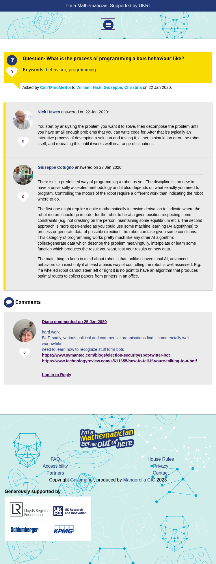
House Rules (161, 459)
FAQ (55, 459)
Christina (133, 87)
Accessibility (55, 466)
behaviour (56, 69)
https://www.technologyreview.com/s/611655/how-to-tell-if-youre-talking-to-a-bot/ (119, 361)
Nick (97, 87)
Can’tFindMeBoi (55, 87)
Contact (161, 473)
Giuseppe (113, 87)
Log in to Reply (56, 374)
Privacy (160, 466)
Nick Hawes (49, 112)
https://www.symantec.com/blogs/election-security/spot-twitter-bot (106, 355)
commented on (74, 321)
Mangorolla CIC (139, 479)
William (84, 87)
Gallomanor (82, 479)
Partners (55, 473)
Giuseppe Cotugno (56, 167)
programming (82, 69)
